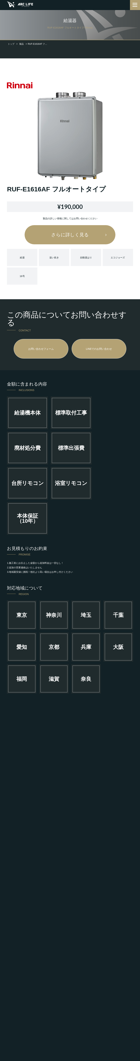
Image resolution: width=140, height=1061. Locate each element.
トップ (11, 44)
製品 (21, 44)
